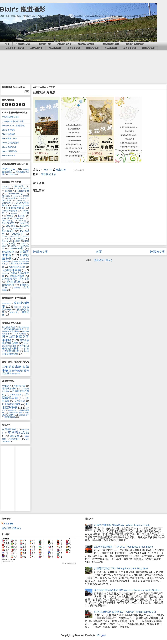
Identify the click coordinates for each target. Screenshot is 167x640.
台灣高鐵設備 (11, 174)
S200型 (23, 244)
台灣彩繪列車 (36, 48)
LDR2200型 (14, 236)
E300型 (10, 216)
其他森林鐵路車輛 (9, 327)
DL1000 (5, 188)
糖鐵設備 (13, 312)
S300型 (5, 246)
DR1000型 (23, 191)
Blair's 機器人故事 (9, 138)
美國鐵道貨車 (23, 415)
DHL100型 (19, 186)
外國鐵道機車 (9, 388)
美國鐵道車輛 (129, 48)
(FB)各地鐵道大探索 (10, 117)
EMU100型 (20, 218)
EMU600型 (18, 229)
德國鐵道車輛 (148, 48)
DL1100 (16, 188)
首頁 (7, 44)
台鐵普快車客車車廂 (16, 267)
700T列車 (8, 169)
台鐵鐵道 (17, 287)
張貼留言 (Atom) (103, 260)
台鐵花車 (5, 273)
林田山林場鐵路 (24, 327)
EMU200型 (22, 221)
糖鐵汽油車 (17, 307)
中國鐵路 (5, 386)
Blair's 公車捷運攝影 (10, 143)
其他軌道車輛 (12, 366)
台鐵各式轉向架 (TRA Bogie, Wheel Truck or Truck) (122, 525)
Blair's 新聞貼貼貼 (9, 151)
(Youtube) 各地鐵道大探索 (13, 121)
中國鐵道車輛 (73, 48)
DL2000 (26, 188)
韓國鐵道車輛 (92, 48)
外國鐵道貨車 (15, 395)
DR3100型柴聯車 (10, 211)
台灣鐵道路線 (9, 429)
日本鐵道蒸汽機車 (11, 404)
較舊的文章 (157, 251)
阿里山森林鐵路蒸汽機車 (15, 347)
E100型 (14, 213)
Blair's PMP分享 (8, 156)
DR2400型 (11, 198)
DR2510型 (7, 200)
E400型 (21, 216)
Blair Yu (8, 523)
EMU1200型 (7, 221)
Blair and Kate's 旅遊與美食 (13, 126)
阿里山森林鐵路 (19, 334)
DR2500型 (22, 198)
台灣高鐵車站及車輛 (110, 44)
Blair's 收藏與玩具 (9, 147)
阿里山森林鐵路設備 (15, 349)
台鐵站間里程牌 (43, 44)
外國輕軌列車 (19, 386)
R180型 (16, 241)
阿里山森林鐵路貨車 (15, 352)
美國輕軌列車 (12, 410)
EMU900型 (17, 234)
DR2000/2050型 (16, 194)
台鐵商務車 (8, 252)
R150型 (5, 241)
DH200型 (6, 186)
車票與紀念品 (48, 174)
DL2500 (8, 191)
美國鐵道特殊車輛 (15, 413)
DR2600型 (21, 200)
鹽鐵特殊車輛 (16, 373)
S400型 (13, 246)
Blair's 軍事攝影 (8, 130)
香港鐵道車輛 (111, 48)
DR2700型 (6, 203)
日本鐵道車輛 (55, 48)
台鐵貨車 (14, 281)
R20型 (12, 243)
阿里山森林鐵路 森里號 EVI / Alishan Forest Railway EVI (125, 611)
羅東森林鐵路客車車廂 (14, 329)
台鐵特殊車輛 (11, 270)
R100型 (20, 238)
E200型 (25, 213)
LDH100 (5, 236)
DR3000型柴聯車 (15, 208)
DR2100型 (6, 196)
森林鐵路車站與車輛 (134, 44)
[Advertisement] (83, 66)
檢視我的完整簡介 (11, 528)
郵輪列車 (15, 436)
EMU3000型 (8, 223)
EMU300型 (24, 223)
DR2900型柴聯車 (21, 206)
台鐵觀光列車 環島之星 (15, 278)
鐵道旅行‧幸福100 (86, 44)
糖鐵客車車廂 (6, 303)
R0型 (9, 239)
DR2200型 (16, 196)
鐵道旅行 (15, 439)
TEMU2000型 (16, 248)
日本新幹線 (20, 401)
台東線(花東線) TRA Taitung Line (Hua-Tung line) (121, 568)
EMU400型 (11, 226)
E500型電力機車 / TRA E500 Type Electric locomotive (123, 546)
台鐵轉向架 (8, 284)
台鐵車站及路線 (23, 44)
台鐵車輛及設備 (64, 44)
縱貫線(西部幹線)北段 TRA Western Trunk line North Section (127, 590)
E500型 (5, 218)
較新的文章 (40, 251)
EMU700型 (8, 231)
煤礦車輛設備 (16, 370)
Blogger (101, 635)
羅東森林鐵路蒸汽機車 (15, 330)
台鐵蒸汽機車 (17, 276)
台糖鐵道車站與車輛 (14, 48)
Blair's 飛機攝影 (8, 134)
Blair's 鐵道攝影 (22, 9)
